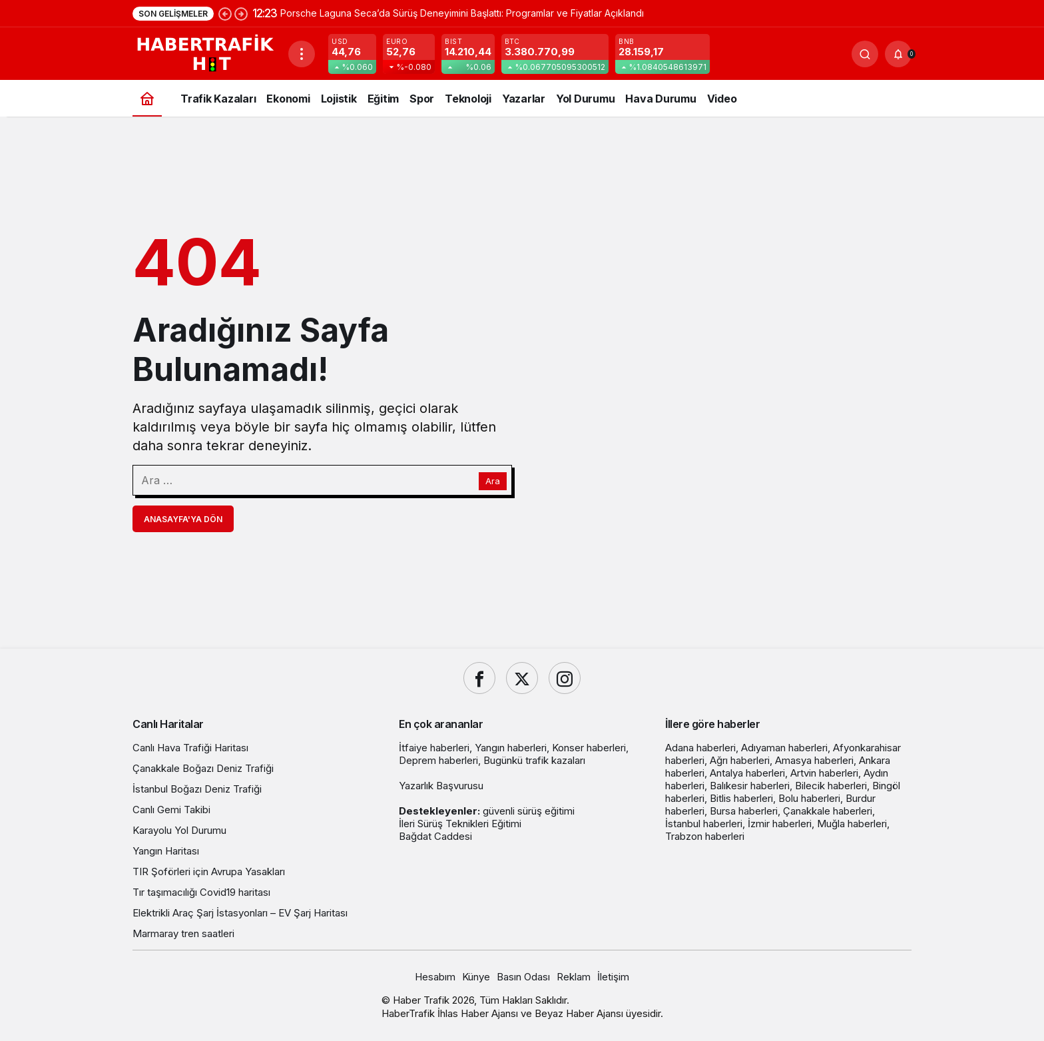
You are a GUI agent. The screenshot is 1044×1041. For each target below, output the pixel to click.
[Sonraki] (241, 13)
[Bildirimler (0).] (898, 54)
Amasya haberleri (814, 760)
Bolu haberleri (809, 798)
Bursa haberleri (744, 811)
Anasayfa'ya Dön (183, 519)
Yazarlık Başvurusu (441, 785)
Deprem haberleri (438, 760)
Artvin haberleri (824, 773)
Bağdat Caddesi (435, 836)
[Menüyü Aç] (301, 54)
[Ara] (865, 54)
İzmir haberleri (780, 823)
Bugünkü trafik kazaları (534, 760)
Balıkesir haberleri (750, 785)
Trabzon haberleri (704, 836)
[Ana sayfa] (147, 98)
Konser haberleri (589, 747)
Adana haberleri (700, 747)
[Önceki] (225, 13)
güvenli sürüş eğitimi (529, 811)
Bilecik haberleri (831, 785)
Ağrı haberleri (740, 760)
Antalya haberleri (747, 773)
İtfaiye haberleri (434, 747)
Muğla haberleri (852, 823)
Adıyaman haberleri (784, 747)
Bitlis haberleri (741, 798)
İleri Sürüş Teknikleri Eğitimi (460, 823)
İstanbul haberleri (703, 823)
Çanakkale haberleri (827, 811)
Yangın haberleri (511, 747)
